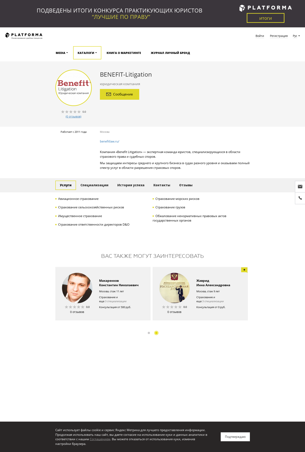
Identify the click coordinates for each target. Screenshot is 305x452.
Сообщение (119, 94)
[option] (103, 293)
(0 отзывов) (73, 116)
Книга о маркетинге (124, 53)
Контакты (161, 185)
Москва (104, 132)
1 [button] (149, 333)
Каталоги (86, 53)
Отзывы (186, 185)
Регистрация (279, 36)
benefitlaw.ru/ (109, 141)
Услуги (66, 185)
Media (60, 53)
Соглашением (100, 439)
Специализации (94, 185)
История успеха (130, 185)
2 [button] (156, 333)
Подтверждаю (235, 437)
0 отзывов (77, 312)
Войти (260, 36)
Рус (295, 36)
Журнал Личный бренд (170, 53)
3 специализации (115, 301)
